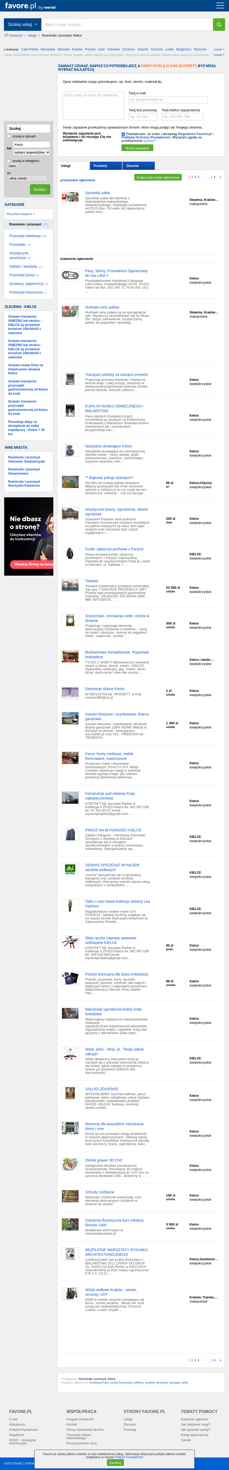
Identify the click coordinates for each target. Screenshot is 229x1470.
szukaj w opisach (21, 136)
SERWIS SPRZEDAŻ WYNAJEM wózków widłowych (112, 867)
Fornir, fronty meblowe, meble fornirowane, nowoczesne (109, 756)
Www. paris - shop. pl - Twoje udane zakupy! (114, 1051)
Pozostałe (20, 244)
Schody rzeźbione (99, 1192)
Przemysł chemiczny (28, 292)
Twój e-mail (137, 93)
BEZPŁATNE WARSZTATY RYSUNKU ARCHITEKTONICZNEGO (116, 1252)
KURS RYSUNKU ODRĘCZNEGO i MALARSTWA (114, 408)
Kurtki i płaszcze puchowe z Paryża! (114, 549)
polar (185, 1382)
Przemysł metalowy (28, 236)
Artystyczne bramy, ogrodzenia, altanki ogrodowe (116, 511)
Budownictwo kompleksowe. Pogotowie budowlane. (117, 654)
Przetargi (130, 1430)
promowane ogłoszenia (77, 180)
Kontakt (71, 1424)
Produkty (100, 166)
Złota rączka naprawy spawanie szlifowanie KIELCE (110, 940)
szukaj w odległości (23, 160)
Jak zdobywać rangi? (195, 1424)
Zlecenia (132, 166)
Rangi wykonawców (194, 1435)
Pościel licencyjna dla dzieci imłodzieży (116, 974)
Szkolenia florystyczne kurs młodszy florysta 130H (114, 1222)
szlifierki (138, 1382)
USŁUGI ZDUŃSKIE (101, 1089)
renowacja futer (99, 1382)
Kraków (77, 49)
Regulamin (16, 1435)
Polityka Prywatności (23, 1430)
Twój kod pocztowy (143, 110)
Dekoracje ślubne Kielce (104, 689)
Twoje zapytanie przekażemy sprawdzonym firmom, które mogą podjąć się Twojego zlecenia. (133, 127)
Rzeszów (200, 49)
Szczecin (128, 49)
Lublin (169, 49)
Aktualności (17, 1424)
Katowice (113, 49)
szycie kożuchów (121, 1382)
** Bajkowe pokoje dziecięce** (109, 478)
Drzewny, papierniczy (28, 284)
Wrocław (64, 49)
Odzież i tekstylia (26, 266)
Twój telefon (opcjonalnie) (181, 110)
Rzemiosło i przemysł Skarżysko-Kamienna (24, 484)
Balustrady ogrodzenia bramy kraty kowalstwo (113, 1011)
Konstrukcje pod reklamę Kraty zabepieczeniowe (110, 795)
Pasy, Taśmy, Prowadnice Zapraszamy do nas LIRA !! (116, 273)
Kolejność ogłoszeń (194, 1419)
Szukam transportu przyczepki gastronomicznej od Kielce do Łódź (28, 387)
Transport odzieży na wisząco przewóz (116, 374)
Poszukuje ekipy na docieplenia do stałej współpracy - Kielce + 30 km (26, 428)
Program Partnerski (79, 1419)
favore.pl (36, 5)
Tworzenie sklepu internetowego (78, 1436)
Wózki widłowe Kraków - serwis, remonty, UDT (111, 1292)
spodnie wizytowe (156, 1382)
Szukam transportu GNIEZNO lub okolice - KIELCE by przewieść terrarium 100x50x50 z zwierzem (25, 325)
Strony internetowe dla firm (85, 1430)
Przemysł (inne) (24, 275)
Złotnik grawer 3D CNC (104, 1160)
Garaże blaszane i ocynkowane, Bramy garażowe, (117, 716)
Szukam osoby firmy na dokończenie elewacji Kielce (25, 369)
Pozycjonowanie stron (81, 1443)
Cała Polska (29, 49)
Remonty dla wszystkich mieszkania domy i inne (114, 1126)
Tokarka (91, 581)
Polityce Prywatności (129, 1457)
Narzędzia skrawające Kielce (108, 446)
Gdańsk (142, 49)
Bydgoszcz (183, 49)
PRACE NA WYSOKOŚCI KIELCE (113, 830)
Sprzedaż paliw (97, 193)
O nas (13, 1419)
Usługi (66, 166)
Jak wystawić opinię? (195, 1430)
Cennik (186, 1440)
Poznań (90, 49)
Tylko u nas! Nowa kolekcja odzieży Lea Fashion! (117, 903)
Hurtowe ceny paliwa (102, 307)
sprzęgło (174, 1382)
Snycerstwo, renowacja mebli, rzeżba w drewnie (117, 618)
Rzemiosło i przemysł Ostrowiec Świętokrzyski (26, 459)
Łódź (101, 49)
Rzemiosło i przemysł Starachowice (24, 471)
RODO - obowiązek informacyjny (22, 1441)
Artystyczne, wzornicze (20, 255)
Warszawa (48, 49)
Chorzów (157, 49)
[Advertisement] (30, 90)
